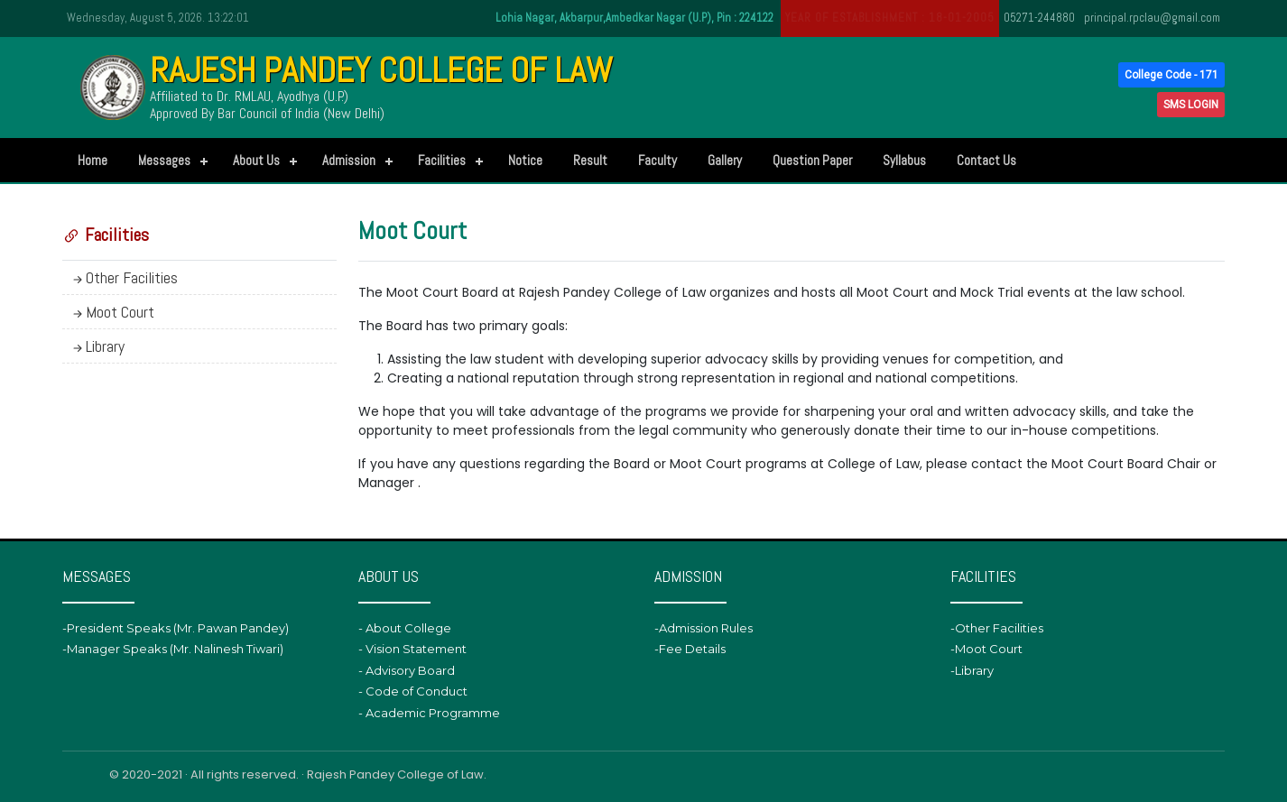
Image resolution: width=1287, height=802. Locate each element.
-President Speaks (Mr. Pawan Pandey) (175, 628)
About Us (256, 160)
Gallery (725, 160)
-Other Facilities (996, 628)
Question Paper (812, 160)
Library (97, 346)
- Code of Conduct (413, 691)
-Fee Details (690, 648)
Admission (348, 160)
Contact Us (986, 160)
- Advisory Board (406, 670)
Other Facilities (123, 277)
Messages (164, 160)
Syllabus (904, 160)
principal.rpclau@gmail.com (1152, 17)
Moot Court (111, 311)
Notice (525, 160)
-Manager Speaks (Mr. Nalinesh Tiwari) (172, 648)
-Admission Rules (703, 628)
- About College (404, 628)
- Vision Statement (412, 648)
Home (92, 160)
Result (590, 160)
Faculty (657, 160)
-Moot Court (986, 648)
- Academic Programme (429, 712)
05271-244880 (1039, 17)
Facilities (442, 160)
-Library (972, 670)
